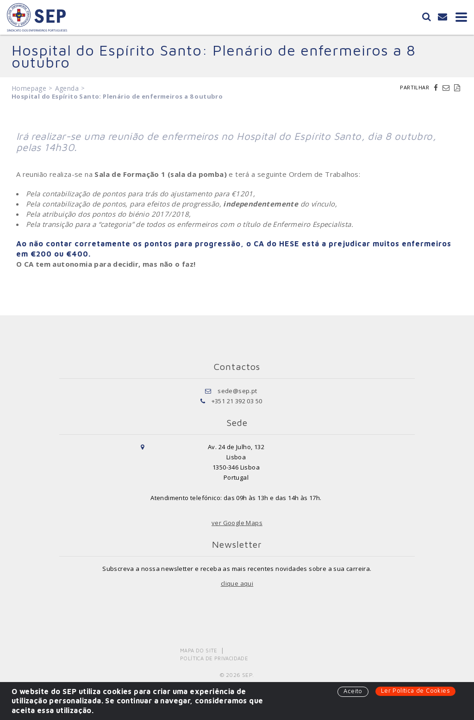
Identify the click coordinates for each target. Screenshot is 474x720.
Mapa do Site (199, 650)
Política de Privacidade (214, 658)
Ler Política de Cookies (415, 690)
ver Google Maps (237, 523)
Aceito (352, 691)
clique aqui (237, 583)
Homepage (29, 88)
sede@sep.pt (237, 391)
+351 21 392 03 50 (237, 401)
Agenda (67, 88)
